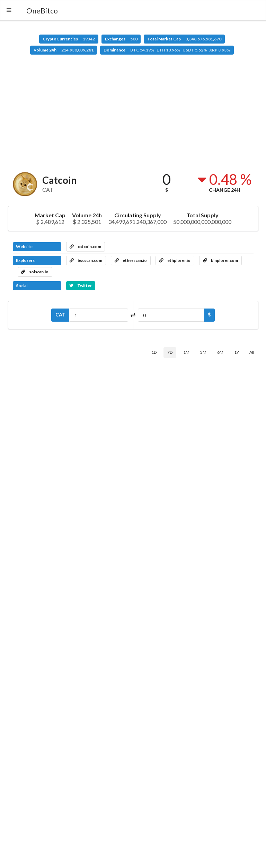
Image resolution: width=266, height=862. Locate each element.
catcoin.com (85, 246)
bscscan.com (86, 260)
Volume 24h (64, 50)
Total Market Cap (184, 38)
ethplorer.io (174, 260)
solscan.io (34, 271)
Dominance (167, 50)
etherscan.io (131, 260)
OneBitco (42, 10)
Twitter (80, 285)
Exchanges (121, 38)
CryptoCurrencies (69, 38)
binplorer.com (220, 260)
